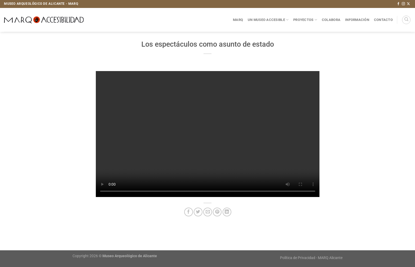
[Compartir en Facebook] (188, 212)
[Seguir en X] (408, 4)
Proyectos (305, 19)
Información (357, 20)
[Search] (406, 20)
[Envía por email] (207, 212)
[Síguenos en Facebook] (398, 4)
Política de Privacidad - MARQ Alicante (311, 258)
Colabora (331, 20)
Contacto (383, 20)
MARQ (238, 20)
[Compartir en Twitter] (198, 212)
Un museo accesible (268, 19)
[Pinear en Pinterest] (217, 212)
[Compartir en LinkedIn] (227, 212)
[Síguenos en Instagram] (403, 4)
